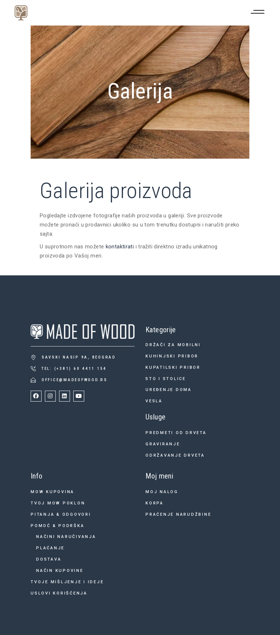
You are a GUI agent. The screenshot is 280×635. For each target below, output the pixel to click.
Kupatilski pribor (173, 367)
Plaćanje (50, 548)
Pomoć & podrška (57, 525)
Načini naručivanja (66, 536)
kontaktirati (120, 246)
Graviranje (162, 444)
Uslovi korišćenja (59, 593)
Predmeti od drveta (176, 432)
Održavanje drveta (175, 455)
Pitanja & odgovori (61, 514)
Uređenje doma (168, 389)
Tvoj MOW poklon (58, 503)
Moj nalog (161, 491)
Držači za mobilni (173, 344)
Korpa (154, 503)
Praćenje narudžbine (178, 514)
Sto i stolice (165, 378)
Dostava (48, 559)
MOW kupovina (52, 491)
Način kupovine (59, 570)
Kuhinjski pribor (171, 356)
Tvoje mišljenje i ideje (67, 582)
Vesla (154, 401)
